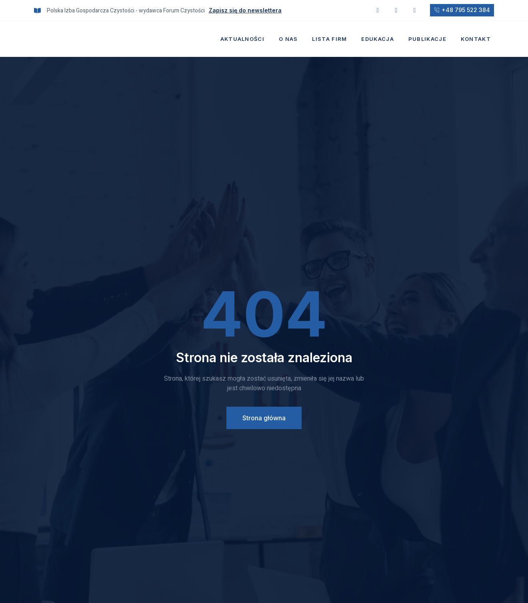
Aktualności (242, 39)
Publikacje (427, 39)
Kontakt (476, 39)
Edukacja (377, 39)
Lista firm (329, 39)
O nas (288, 39)
